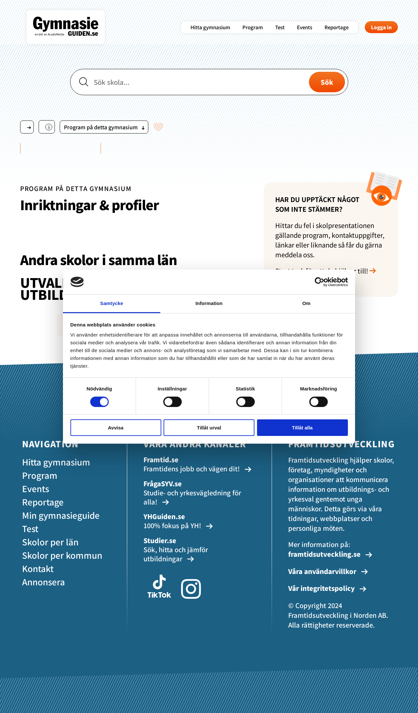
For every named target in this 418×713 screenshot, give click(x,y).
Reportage (337, 27)
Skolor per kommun (62, 555)
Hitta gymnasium (210, 27)
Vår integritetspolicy (327, 588)
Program (252, 27)
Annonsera (43, 582)
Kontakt (38, 568)
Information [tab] (209, 303)
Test (280, 27)
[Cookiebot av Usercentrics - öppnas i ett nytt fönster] (319, 282)
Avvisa (116, 427)
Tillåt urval (209, 427)
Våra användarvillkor (328, 571)
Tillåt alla (302, 427)
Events (304, 27)
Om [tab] (306, 303)
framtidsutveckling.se (330, 554)
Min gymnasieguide (61, 515)
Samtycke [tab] (111, 303)
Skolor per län (50, 542)
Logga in (381, 27)
